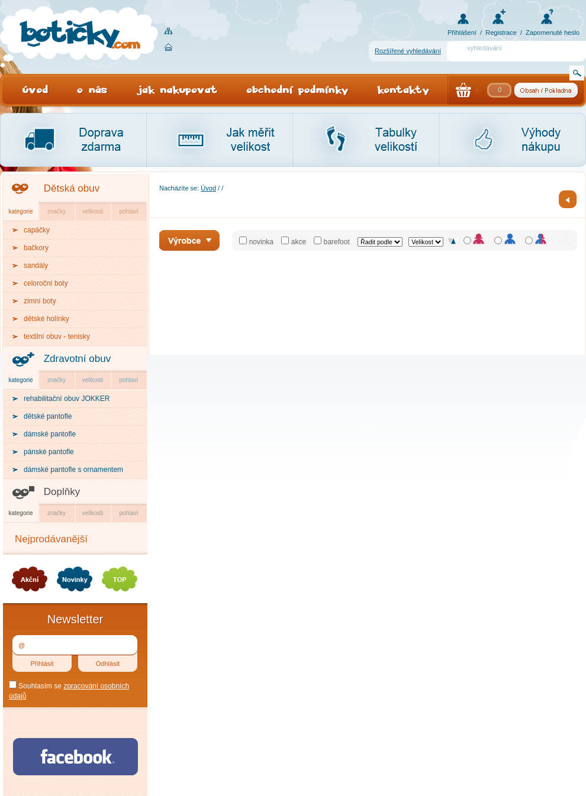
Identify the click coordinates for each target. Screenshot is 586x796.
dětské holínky (46, 319)
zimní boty (40, 301)
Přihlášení (461, 32)
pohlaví (128, 211)
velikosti (93, 211)
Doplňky (62, 491)
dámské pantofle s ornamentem (73, 469)
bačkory (36, 248)
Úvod (208, 188)
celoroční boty (46, 283)
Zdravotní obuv (77, 358)
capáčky (37, 230)
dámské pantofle (50, 434)
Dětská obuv (72, 188)
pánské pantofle (49, 452)
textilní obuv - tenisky (57, 336)
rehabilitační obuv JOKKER (67, 398)
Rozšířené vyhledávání (408, 50)
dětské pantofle (48, 416)
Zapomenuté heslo (552, 32)
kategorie (20, 211)
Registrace (501, 32)
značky (56, 211)
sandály (36, 265)
